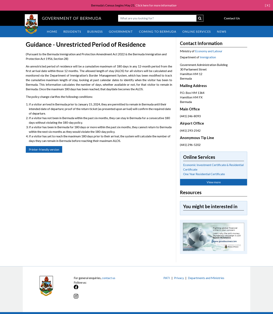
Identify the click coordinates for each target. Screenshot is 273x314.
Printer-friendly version (44, 149)
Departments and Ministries (206, 278)
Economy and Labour (208, 51)
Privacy (179, 278)
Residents (72, 31)
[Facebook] (105, 289)
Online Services (196, 31)
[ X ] (267, 5)
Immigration (208, 57)
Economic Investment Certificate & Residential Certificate (213, 167)
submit (200, 18)
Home (52, 31)
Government (121, 31)
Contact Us (232, 18)
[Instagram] (105, 298)
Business (95, 31)
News (221, 31)
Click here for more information (156, 5)
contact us (108, 278)
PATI (166, 278)
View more (214, 182)
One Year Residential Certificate (204, 174)
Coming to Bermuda (157, 31)
